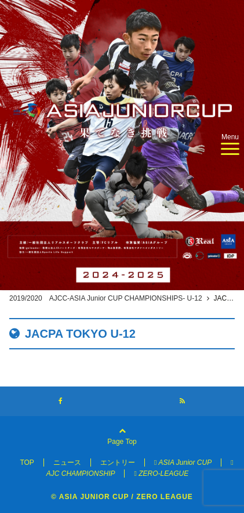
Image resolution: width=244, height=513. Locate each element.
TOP (27, 462)
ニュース (67, 462)
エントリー (117, 462)
